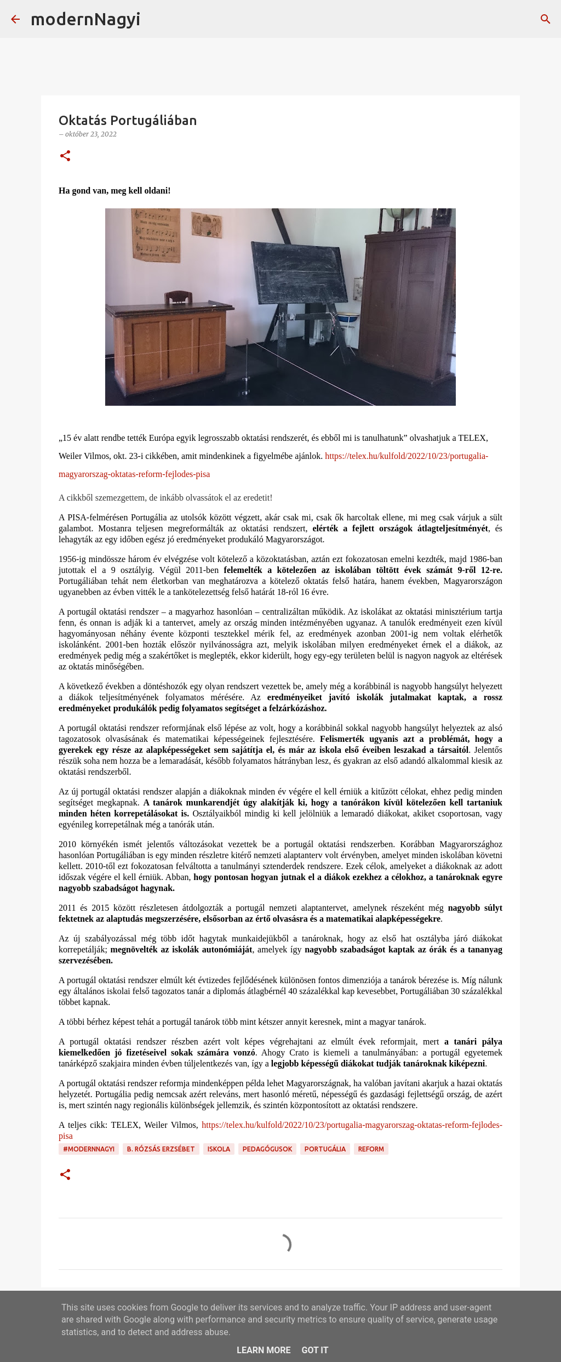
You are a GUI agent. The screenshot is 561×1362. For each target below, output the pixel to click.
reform (371, 1149)
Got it (314, 1350)
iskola (219, 1149)
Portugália (325, 1149)
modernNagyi (86, 19)
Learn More (263, 1350)
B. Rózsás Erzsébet (161, 1149)
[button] (65, 156)
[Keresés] (156, 19)
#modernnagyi (89, 1149)
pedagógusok (267, 1149)
